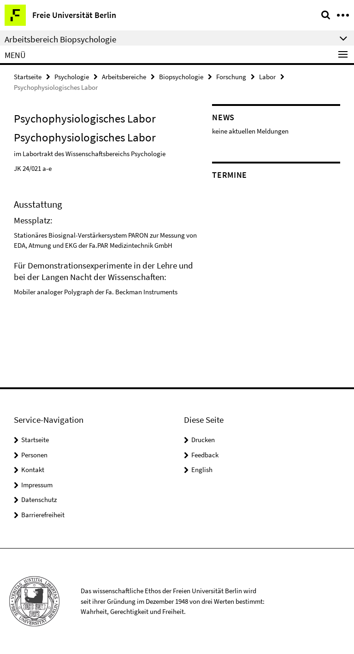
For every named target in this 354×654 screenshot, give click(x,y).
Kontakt (32, 469)
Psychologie (71, 76)
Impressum (37, 484)
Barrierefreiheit (43, 514)
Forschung (231, 76)
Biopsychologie (181, 76)
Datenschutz (39, 499)
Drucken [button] (203, 439)
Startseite (27, 76)
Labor (267, 76)
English (201, 469)
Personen (34, 454)
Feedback (204, 454)
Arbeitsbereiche (124, 76)
